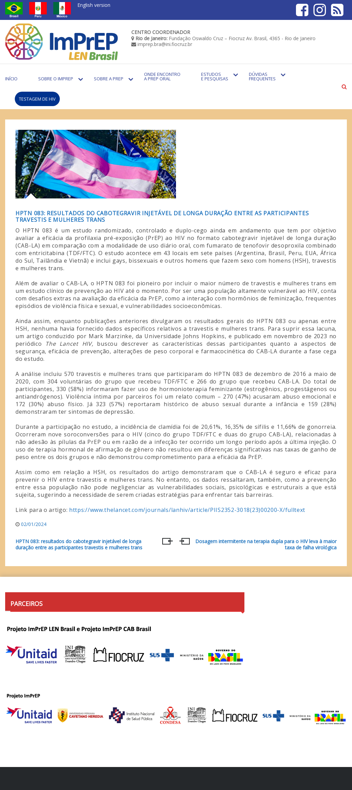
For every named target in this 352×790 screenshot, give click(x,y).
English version (93, 5)
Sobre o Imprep (55, 79)
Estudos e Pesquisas (214, 76)
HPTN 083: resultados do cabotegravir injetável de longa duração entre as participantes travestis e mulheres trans (162, 216)
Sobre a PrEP (108, 79)
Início (11, 79)
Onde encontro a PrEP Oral (162, 76)
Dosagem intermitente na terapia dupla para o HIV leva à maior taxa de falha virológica (266, 544)
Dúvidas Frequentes (262, 76)
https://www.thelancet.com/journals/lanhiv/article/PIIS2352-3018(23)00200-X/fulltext (187, 510)
